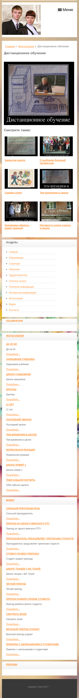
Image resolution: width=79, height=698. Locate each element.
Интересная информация (22, 292)
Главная (13, 252)
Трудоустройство (18, 275)
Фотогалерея (16, 298)
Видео (12, 304)
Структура (14, 263)
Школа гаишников (18, 374)
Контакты (14, 310)
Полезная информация (21, 287)
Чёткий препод (16, 584)
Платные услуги (17, 281)
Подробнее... (13, 354)
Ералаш (11, 389)
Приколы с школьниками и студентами (32, 644)
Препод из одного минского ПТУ (27, 523)
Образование (16, 257)
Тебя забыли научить (20, 480)
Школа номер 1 (16, 465)
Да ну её (11, 344)
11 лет (10, 404)
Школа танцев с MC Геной (23, 569)
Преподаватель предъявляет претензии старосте (40, 538)
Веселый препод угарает (23, 629)
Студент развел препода (22, 553)
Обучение (14, 269)
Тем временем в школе (21, 434)
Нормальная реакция (20, 449)
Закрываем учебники (20, 359)
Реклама (11, 664)
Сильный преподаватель (23, 508)
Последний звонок (18, 419)
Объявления (14, 321)
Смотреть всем (16, 614)
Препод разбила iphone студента (28, 599)
